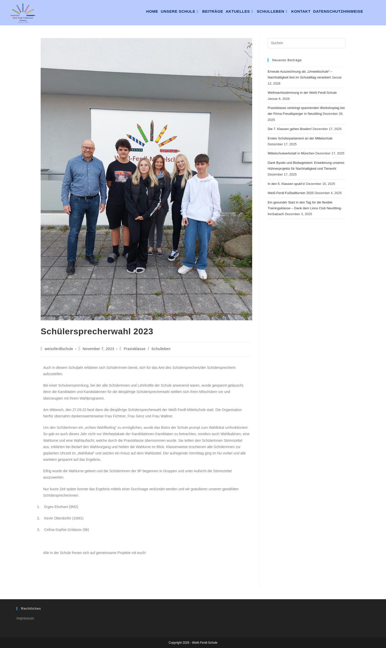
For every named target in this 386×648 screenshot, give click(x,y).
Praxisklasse (135, 349)
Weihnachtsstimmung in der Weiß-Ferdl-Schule (302, 92)
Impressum (25, 618)
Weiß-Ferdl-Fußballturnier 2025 (291, 193)
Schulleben (160, 349)
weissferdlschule (59, 349)
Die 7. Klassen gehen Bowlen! (290, 129)
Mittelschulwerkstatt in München (291, 153)
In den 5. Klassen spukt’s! (286, 184)
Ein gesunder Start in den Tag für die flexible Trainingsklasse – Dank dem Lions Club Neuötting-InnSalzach (305, 208)
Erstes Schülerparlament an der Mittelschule (300, 138)
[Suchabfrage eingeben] (306, 43)
